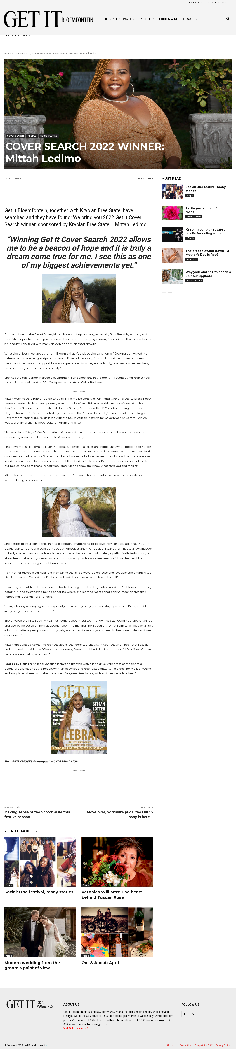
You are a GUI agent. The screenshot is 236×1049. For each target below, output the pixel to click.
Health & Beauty (194, 280)
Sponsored (192, 259)
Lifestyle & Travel (119, 19)
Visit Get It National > (76, 1028)
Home (7, 53)
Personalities (49, 136)
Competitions (18, 35)
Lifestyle (190, 238)
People (147, 19)
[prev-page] (164, 290)
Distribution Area (193, 2)
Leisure (190, 19)
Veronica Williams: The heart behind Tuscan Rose (112, 895)
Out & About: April (101, 962)
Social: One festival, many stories (40, 892)
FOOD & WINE (168, 19)
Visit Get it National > (216, 2)
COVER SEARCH (40, 53)
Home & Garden (194, 216)
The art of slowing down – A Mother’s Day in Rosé (207, 253)
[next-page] (170, 290)
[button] (227, 19)
